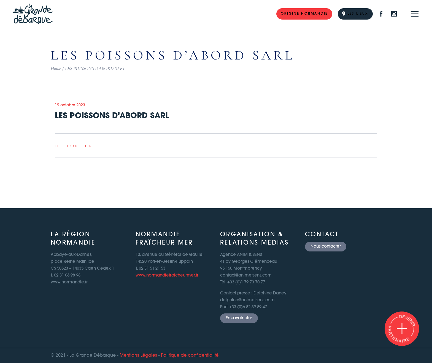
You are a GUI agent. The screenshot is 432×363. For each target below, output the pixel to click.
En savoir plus (239, 318)
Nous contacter (325, 247)
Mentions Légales (138, 355)
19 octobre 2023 (70, 105)
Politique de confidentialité (189, 355)
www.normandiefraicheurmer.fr (167, 275)
